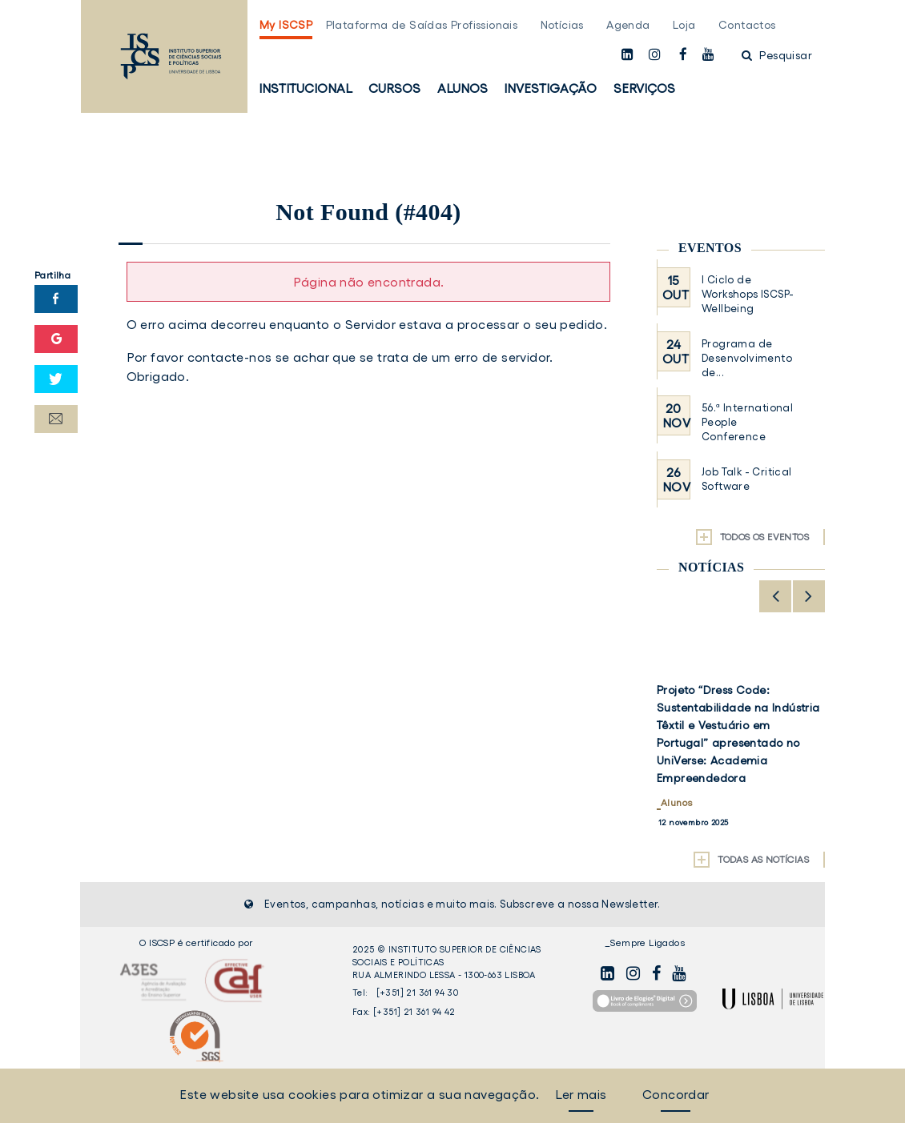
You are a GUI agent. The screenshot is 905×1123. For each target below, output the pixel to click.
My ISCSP (285, 24)
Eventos (710, 248)
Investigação (550, 88)
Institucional (305, 88)
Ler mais (580, 1094)
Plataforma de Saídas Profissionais (422, 24)
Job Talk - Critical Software (747, 479)
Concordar (676, 1094)
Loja (684, 24)
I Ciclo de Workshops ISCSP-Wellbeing (748, 294)
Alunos (462, 88)
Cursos (394, 88)
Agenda (628, 24)
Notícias (562, 24)
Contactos (747, 24)
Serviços (644, 88)
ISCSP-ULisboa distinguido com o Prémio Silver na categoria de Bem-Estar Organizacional (729, 716)
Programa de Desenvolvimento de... (747, 358)
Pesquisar (777, 55)
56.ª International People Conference (747, 422)
